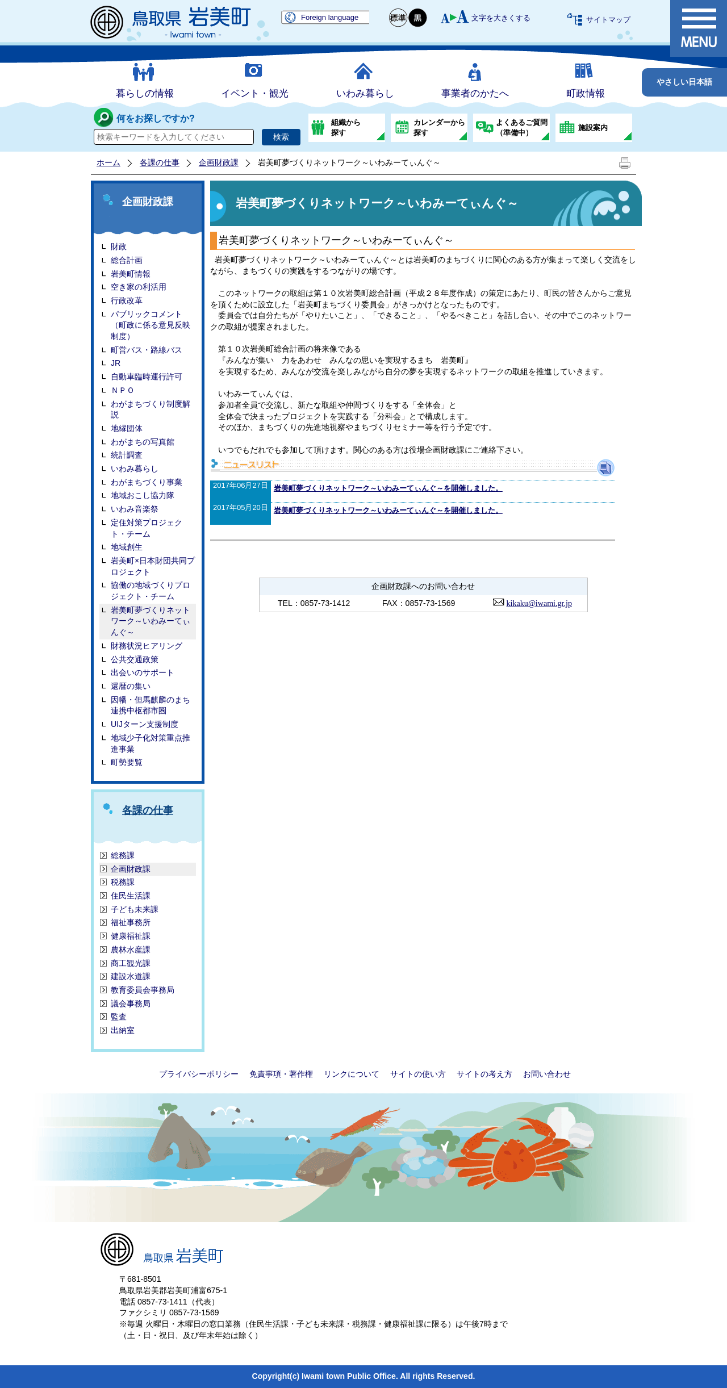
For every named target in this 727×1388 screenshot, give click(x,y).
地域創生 (127, 546)
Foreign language (329, 17)
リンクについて (351, 1073)
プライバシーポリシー (199, 1073)
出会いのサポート (142, 672)
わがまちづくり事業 (146, 482)
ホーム (108, 162)
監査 (119, 1016)
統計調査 (127, 454)
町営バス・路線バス (146, 349)
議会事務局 (131, 1003)
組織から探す (346, 127)
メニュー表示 (698, 28)
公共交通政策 (134, 659)
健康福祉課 (131, 935)
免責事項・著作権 (281, 1073)
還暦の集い (131, 686)
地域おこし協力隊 (142, 495)
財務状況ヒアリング (146, 645)
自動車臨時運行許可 (146, 376)
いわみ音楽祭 (134, 508)
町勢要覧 (127, 762)
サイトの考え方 (484, 1073)
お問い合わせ (547, 1073)
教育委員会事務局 (142, 989)
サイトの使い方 (418, 1073)
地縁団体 (127, 428)
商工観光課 (131, 963)
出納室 (123, 1030)
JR (115, 362)
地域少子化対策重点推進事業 (150, 743)
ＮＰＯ (123, 390)
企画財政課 (219, 162)
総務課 (123, 855)
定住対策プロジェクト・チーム (146, 528)
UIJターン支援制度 (144, 724)
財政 (119, 246)
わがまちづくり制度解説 (150, 409)
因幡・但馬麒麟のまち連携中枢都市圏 (150, 705)
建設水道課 (131, 976)
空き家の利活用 (138, 286)
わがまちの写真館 (142, 441)
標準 (398, 18)
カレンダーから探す (439, 127)
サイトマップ (608, 19)
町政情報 (585, 93)
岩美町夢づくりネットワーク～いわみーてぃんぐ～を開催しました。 (388, 488)
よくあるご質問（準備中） (522, 127)
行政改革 (127, 300)
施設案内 (593, 127)
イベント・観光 (255, 93)
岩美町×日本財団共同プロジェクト (153, 566)
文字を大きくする (500, 18)
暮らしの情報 (145, 93)
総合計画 (127, 260)
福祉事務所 (131, 922)
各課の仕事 (159, 162)
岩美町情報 (131, 273)
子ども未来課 (134, 909)
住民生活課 (131, 895)
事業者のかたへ (475, 93)
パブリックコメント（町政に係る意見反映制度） (150, 325)
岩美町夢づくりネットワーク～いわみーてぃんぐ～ (150, 621)
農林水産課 (131, 949)
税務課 (123, 882)
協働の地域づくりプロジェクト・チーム (150, 590)
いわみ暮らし (365, 93)
